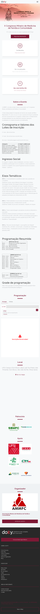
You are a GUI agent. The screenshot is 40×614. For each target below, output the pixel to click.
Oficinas (11, 301)
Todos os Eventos (5, 553)
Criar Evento (4, 555)
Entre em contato (20, 521)
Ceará (2, 572)
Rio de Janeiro (4, 571)
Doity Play (3, 551)
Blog (2, 558)
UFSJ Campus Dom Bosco (20, 90)
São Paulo (3, 569)
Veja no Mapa (20, 609)
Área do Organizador (6, 556)
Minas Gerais (4, 568)
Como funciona (4, 550)
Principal (4, 301)
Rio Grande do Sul (5, 574)
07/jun (3, 306)
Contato (3, 592)
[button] (37, 310)
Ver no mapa (20, 375)
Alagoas (3, 577)
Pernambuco (4, 579)
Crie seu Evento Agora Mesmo (20, 539)
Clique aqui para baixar (20, 52)
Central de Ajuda (5, 589)
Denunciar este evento (6, 590)
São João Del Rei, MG (20, 88)
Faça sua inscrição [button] (20, 36)
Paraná (2, 576)
